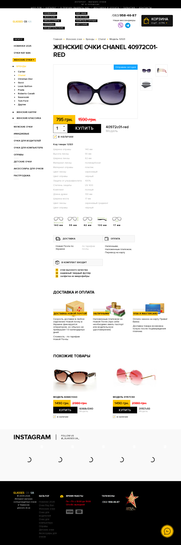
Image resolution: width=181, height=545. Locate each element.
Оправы (49, 24)
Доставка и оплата (106, 8)
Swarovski (23, 97)
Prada (21, 89)
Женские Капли (26, 112)
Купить (84, 128)
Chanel (21, 75)
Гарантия (129, 8)
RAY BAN (81, 13)
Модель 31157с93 (124, 397)
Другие (22, 104)
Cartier (21, 71)
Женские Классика (28, 118)
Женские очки (23, 59)
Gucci (21, 82)
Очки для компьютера (28, 147)
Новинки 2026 (47, 501)
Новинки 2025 (22, 45)
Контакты (145, 8)
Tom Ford (23, 100)
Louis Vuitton (25, 86)
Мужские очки (23, 126)
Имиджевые (21, 133)
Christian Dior (25, 79)
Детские (81, 24)
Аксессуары (52, 21)
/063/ (124, 15)
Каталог (51, 8)
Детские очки (23, 161)
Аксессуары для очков (28, 168)
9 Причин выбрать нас (75, 8)
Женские (50, 17)
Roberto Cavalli (26, 93)
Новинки (50, 13)
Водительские (53, 28)
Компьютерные (86, 21)
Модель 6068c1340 (65, 397)
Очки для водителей (27, 140)
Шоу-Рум (36, 8)
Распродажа (22, 175)
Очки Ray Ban (46, 505)
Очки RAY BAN (22, 52)
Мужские (82, 17)
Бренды (21, 66)
